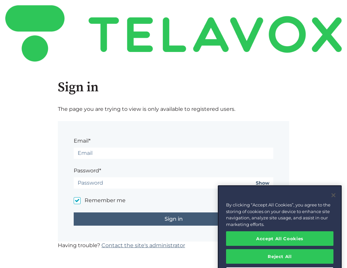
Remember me (105, 200)
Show (262, 183)
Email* (82, 141)
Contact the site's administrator (143, 245)
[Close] (333, 200)
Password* (87, 170)
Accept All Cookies (279, 243)
